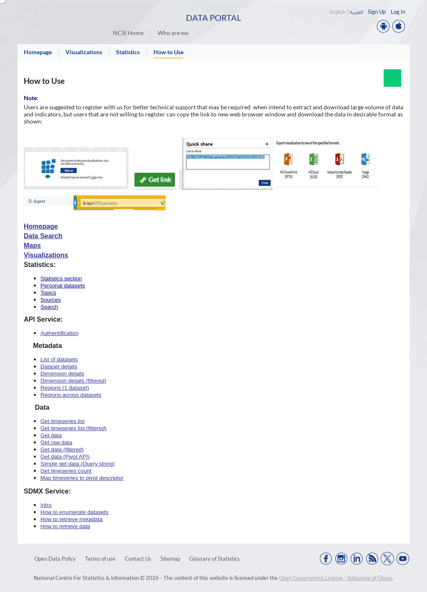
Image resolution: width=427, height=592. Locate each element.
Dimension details (62, 373)
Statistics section (61, 278)
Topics (48, 293)
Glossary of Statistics (214, 558)
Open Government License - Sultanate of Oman (335, 577)
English (338, 12)
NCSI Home (128, 32)
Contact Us (138, 558)
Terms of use (100, 558)
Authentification (59, 333)
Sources (50, 300)
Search (49, 307)
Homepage (41, 226)
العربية (356, 12)
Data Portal (213, 18)
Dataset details (58, 366)
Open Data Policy (55, 558)
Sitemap (170, 558)
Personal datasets (62, 285)
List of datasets (59, 359)
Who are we (173, 32)
